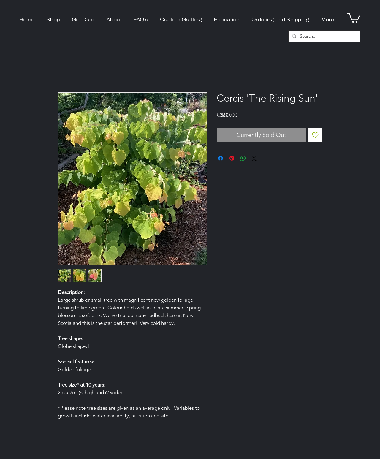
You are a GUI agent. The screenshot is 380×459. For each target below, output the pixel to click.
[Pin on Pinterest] (231, 158)
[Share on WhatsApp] (243, 158)
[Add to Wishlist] (315, 135)
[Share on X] (254, 158)
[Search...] (323, 36)
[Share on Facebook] (220, 158)
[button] (53, 17)
